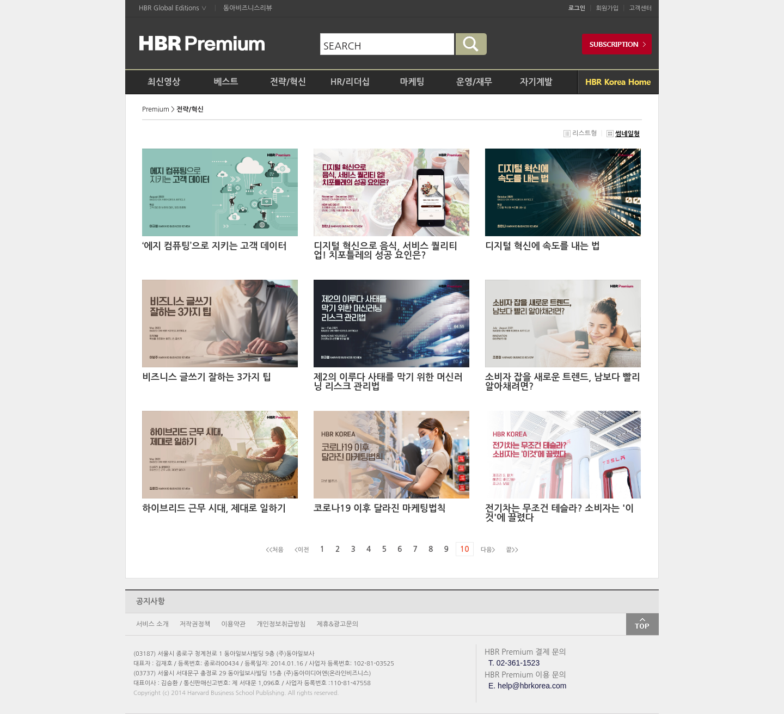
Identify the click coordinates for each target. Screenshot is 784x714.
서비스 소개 (152, 624)
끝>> (512, 550)
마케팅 (412, 82)
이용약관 (233, 624)
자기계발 (536, 82)
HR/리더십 (350, 82)
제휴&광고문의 (337, 624)
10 (464, 549)
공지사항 (150, 601)
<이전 (302, 550)
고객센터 (640, 8)
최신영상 (164, 82)
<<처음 (275, 550)
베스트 (225, 82)
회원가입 (607, 8)
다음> (488, 550)
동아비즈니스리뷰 (247, 8)
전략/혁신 (288, 82)
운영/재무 (474, 82)
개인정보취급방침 (280, 624)
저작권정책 (195, 624)
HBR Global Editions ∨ (173, 8)
